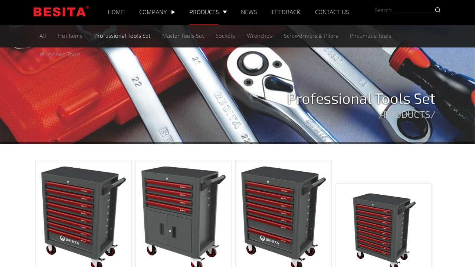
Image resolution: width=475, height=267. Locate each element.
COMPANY (153, 12)
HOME (116, 12)
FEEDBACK (286, 12)
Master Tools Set (183, 36)
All (42, 36)
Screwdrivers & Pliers (311, 36)
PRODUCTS (204, 12)
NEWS (249, 12)
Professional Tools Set (122, 36)
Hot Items (70, 36)
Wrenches (259, 36)
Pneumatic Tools (370, 36)
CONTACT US (332, 12)
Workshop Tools (60, 55)
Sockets (225, 36)
